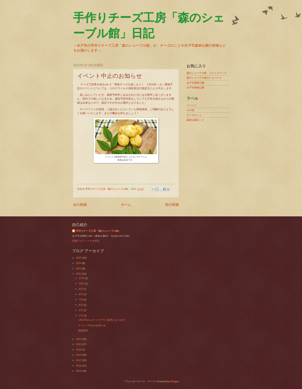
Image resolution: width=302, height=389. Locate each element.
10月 (82, 283)
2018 (79, 354)
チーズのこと (194, 115)
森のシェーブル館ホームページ (204, 77)
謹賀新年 (83, 330)
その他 (190, 110)
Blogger (174, 381)
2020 (79, 344)
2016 (79, 365)
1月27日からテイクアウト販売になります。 (102, 319)
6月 (81, 304)
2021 (79, 339)
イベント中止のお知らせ (92, 325)
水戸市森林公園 (195, 82)
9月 (81, 288)
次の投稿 (80, 205)
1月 (81, 315)
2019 (79, 349)
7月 (81, 299)
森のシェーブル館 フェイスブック (207, 72)
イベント (192, 105)
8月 (81, 294)
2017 (79, 360)
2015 (79, 370)
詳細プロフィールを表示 (86, 240)
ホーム (126, 205)
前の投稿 (172, 205)
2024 (79, 263)
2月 (81, 310)
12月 (82, 278)
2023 (79, 268)
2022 (79, 273)
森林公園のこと (195, 119)
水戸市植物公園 (195, 87)
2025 (79, 257)
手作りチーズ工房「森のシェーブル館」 (98, 230)
